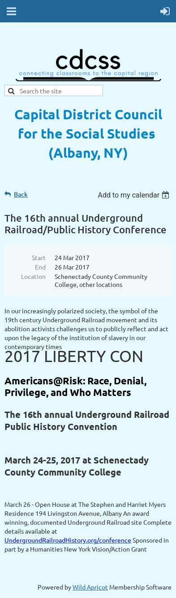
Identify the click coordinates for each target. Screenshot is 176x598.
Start (39, 257)
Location (33, 276)
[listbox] (135, 195)
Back (21, 194)
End (40, 267)
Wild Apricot (90, 587)
